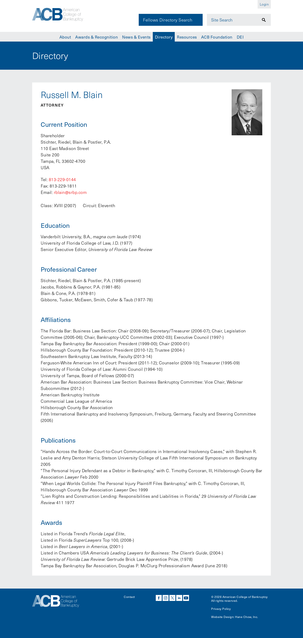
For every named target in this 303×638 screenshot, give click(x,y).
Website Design (222, 617)
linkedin (179, 598)
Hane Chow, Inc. (246, 617)
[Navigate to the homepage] (61, 15)
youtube (186, 598)
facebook (159, 598)
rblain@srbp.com (70, 192)
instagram (166, 598)
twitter (172, 598)
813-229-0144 (62, 179)
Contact (129, 597)
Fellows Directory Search (167, 20)
